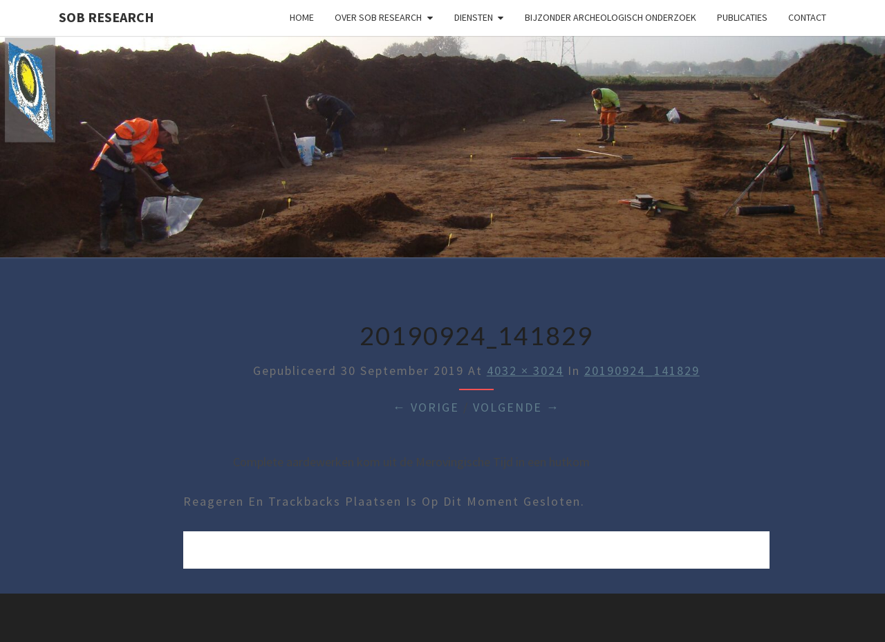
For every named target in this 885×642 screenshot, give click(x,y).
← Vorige (426, 407)
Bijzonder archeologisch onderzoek (610, 17)
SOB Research (106, 17)
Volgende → (516, 407)
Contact (807, 17)
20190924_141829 (642, 370)
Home (302, 17)
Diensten (473, 17)
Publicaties (742, 17)
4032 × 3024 (525, 370)
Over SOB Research (378, 17)
